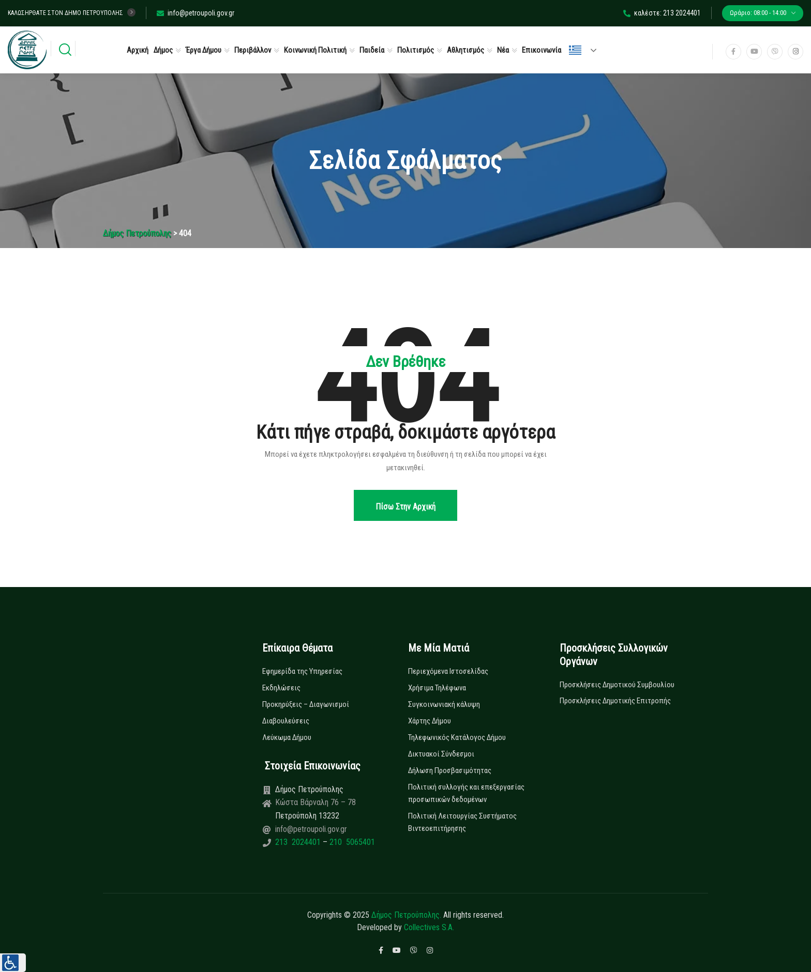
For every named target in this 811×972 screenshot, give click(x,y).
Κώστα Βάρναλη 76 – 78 (315, 802)
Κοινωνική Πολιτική (315, 50)
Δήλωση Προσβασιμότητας (449, 770)
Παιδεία (371, 50)
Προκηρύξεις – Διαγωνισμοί (305, 704)
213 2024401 (299, 842)
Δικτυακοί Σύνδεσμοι (441, 754)
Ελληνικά (575, 50)
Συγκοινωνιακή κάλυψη (444, 704)
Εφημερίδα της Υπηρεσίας (302, 671)
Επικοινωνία (541, 50)
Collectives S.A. (429, 927)
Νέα (503, 50)
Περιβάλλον (252, 50)
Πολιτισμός (415, 50)
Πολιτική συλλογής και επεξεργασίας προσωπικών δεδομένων (466, 793)
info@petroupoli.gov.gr (195, 13)
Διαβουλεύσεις (285, 721)
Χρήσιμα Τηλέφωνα (437, 687)
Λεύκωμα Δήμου (286, 737)
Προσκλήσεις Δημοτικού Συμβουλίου (617, 684)
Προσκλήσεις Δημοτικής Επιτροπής (615, 700)
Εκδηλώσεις (281, 687)
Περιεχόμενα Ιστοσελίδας (448, 671)
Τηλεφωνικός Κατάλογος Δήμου (457, 737)
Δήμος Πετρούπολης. (406, 915)
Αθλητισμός (465, 50)
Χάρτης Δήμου (429, 721)
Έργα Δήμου (203, 50)
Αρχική (137, 50)
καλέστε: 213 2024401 (662, 13)
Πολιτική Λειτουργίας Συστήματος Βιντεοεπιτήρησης (462, 822)
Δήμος (163, 50)
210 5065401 (351, 842)
